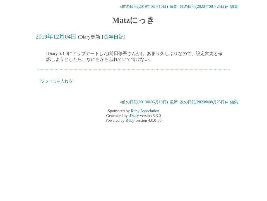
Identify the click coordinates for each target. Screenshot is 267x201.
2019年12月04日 (56, 36)
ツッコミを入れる (56, 81)
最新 (174, 6)
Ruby (130, 120)
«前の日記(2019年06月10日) (144, 6)
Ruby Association (145, 111)
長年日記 (114, 37)
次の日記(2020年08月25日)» (204, 6)
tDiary (134, 115)
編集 (234, 6)
